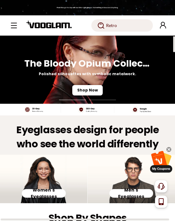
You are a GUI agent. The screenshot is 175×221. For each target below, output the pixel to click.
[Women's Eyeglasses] (44, 179)
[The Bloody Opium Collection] (87, 70)
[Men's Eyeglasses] (131, 179)
